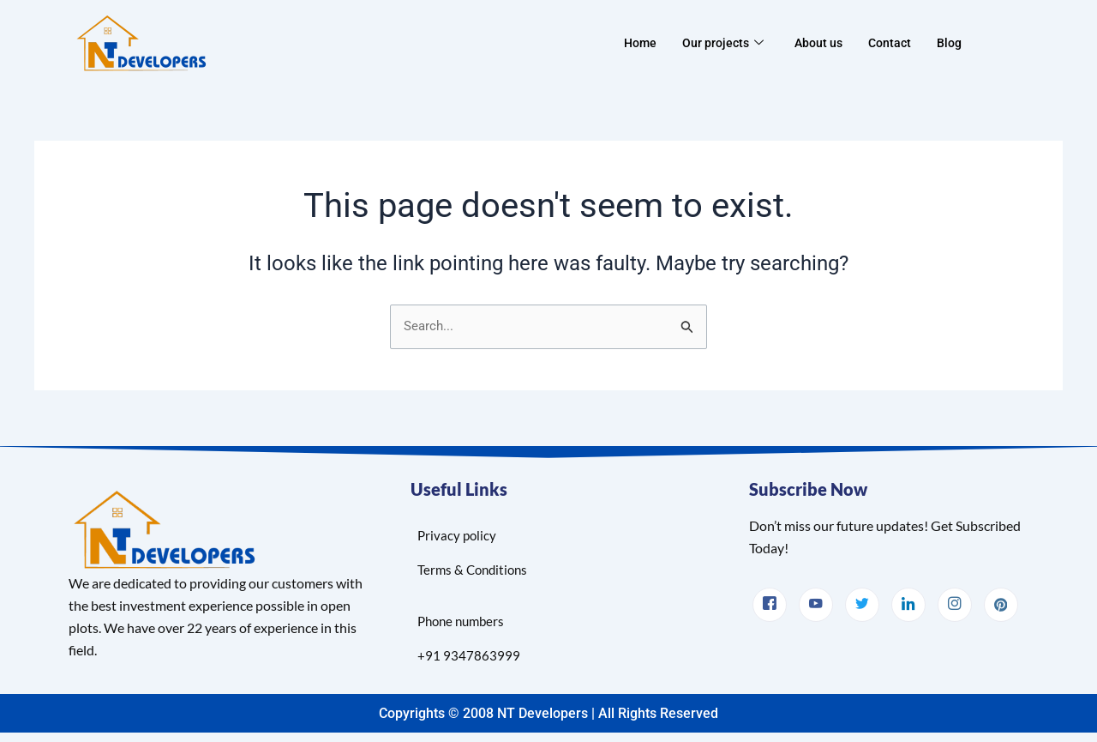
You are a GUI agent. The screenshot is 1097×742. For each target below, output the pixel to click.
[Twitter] (862, 604)
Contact (893, 43)
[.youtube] (816, 604)
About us (819, 43)
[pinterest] (1001, 604)
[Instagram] (955, 604)
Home (634, 43)
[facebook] (769, 604)
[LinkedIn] (908, 604)
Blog (955, 43)
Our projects (720, 43)
